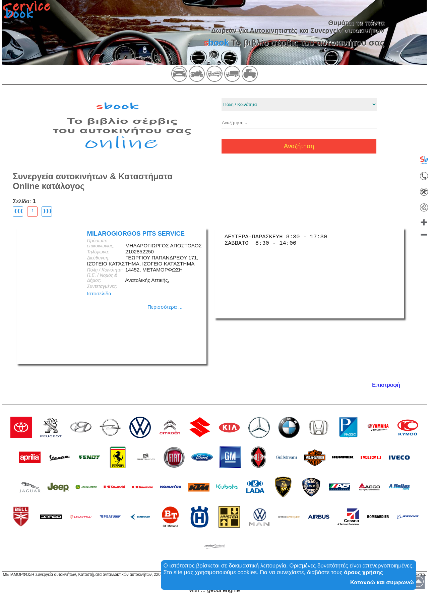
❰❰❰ (18, 210)
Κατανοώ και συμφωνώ (382, 582)
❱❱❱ (47, 210)
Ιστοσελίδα (99, 293)
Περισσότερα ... (165, 307)
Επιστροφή (386, 385)
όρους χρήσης (363, 572)
